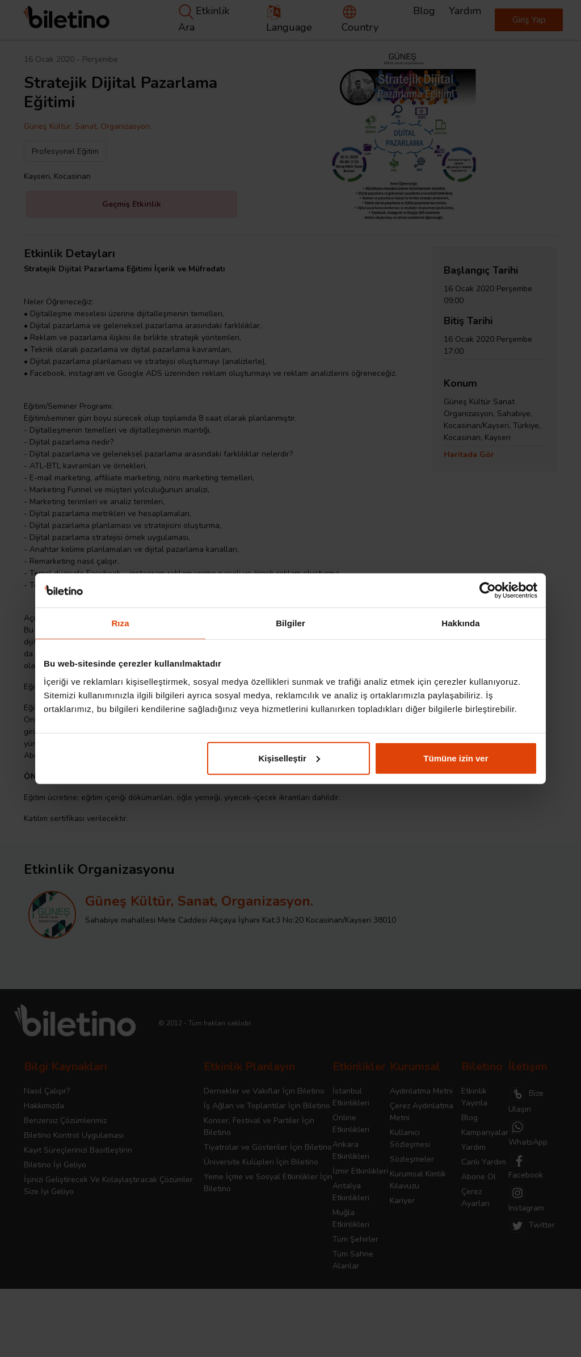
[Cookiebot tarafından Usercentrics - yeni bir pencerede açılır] (487, 590)
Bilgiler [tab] (290, 623)
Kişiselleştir (289, 758)
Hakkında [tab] (460, 623)
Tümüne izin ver (455, 758)
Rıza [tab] (120, 623)
